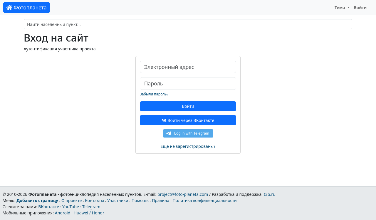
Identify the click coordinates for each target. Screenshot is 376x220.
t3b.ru (270, 194)
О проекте (71, 200)
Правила (160, 200)
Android (62, 213)
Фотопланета (26, 7)
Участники (117, 200)
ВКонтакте (48, 206)
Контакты (94, 200)
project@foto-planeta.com (182, 194)
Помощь (140, 200)
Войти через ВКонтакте (188, 120)
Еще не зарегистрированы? (188, 146)
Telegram (91, 206)
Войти (360, 7)
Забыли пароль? (154, 94)
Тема (340, 7)
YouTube (70, 206)
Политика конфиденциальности (205, 200)
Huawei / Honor (88, 213)
